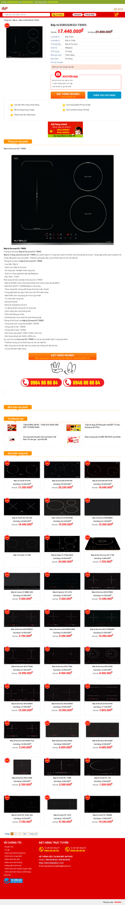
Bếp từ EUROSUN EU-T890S (29, 20)
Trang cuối (33, 834)
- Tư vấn (7, 850)
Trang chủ (7, 20)
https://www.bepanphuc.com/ (51, 863)
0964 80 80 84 (51, 850)
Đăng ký (77, 15)
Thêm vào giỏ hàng (104, 95)
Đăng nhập (90, 15)
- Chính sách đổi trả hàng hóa (14, 853)
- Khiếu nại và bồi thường (13, 862)
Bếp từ (15, 20)
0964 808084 (63, 130)
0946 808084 (63, 132)
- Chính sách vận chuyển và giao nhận (18, 869)
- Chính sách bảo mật (12, 859)
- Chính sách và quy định (13, 856)
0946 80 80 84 (77, 850)
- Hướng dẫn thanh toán (12, 866)
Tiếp (24, 834)
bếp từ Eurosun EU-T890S (33, 320)
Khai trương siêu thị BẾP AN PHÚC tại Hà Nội (103, 437)
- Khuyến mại (8, 847)
